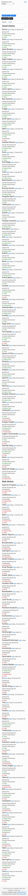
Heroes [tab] (4, 22)
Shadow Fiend (7, 35)
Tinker (5, 37)
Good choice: (8, 25)
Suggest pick (5, 18)
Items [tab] (10, 22)
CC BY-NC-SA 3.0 (21, 892)
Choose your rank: (6, 2)
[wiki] (8, 29)
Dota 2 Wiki (23, 894)
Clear (11, 18)
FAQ (25, 2)
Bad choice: (8, 481)
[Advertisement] (14, 9)
